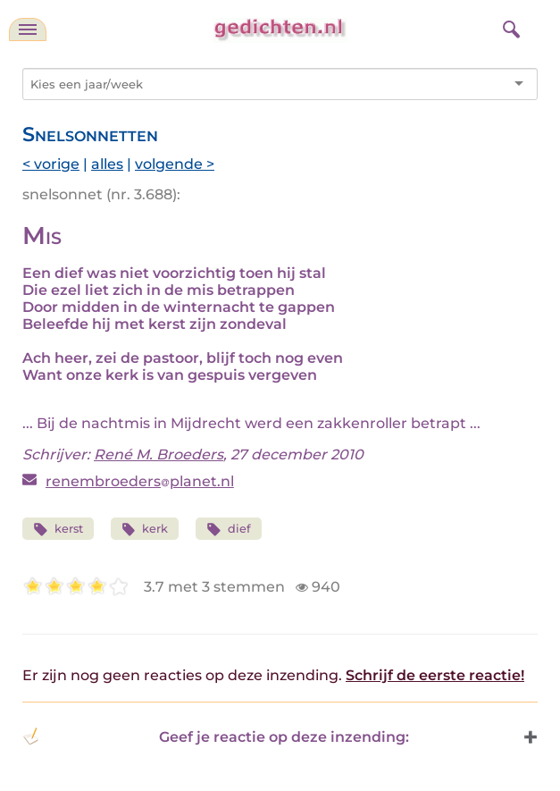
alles (107, 164)
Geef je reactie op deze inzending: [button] (215, 736)
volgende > (174, 164)
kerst (58, 529)
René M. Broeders (158, 454)
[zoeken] (509, 27)
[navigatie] (27, 29)
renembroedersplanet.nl (140, 481)
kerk (145, 529)
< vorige (50, 164)
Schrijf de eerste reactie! (435, 675)
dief (228, 529)
